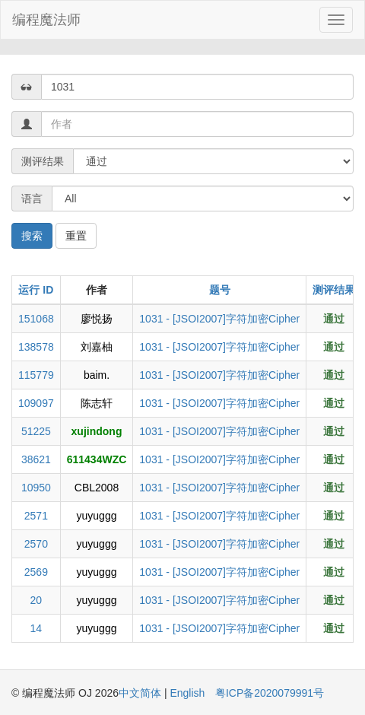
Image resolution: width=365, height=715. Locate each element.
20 (36, 600)
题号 (219, 290)
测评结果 (334, 290)
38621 (36, 459)
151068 (36, 319)
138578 (36, 347)
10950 (36, 487)
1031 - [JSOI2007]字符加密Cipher (219, 319)
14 (36, 628)
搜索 (32, 236)
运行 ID (35, 290)
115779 (36, 375)
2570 (36, 544)
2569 (36, 572)
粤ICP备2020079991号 (269, 693)
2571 (36, 516)
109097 (36, 403)
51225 (36, 431)
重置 (76, 236)
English (187, 693)
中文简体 (141, 693)
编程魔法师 (46, 19)
